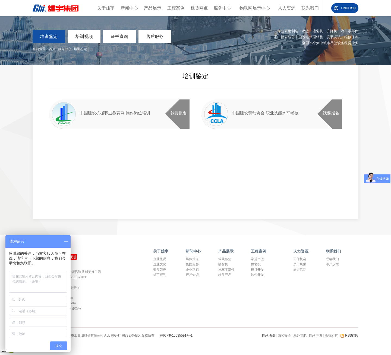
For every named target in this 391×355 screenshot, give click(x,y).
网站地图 (269, 335)
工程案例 (176, 8)
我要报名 (179, 113)
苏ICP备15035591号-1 (176, 335)
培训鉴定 (49, 36)
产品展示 (152, 8)
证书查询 (119, 36)
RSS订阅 (349, 335)
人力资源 (286, 8)
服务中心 (222, 8)
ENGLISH (348, 8)
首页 (52, 49)
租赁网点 (199, 8)
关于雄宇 (106, 8)
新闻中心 (129, 8)
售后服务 (154, 36)
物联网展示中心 (254, 8)
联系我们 (310, 8)
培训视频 (84, 36)
